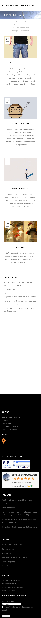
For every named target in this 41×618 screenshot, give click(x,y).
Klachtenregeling (8, 522)
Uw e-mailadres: (8, 561)
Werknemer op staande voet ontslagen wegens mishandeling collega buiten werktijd (19, 473)
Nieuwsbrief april (10, 310)
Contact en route (8, 526)
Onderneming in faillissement (20, 63)
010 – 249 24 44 (15, 386)
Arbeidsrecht (6, 513)
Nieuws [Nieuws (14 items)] (17, 541)
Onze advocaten (8, 509)
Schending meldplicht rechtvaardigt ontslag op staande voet (19, 488)
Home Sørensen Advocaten (12, 505)
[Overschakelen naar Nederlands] (20, 591)
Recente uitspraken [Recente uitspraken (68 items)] (12, 547)
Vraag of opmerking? (9, 389)
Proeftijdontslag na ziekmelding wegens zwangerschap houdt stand (17, 461)
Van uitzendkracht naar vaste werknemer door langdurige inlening (19, 481)
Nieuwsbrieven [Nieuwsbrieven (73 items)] (10, 544)
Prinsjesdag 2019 (20, 255)
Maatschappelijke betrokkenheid (14, 518)
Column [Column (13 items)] (7, 541)
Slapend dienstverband (20, 123)
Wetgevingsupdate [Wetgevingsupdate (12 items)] (12, 550)
